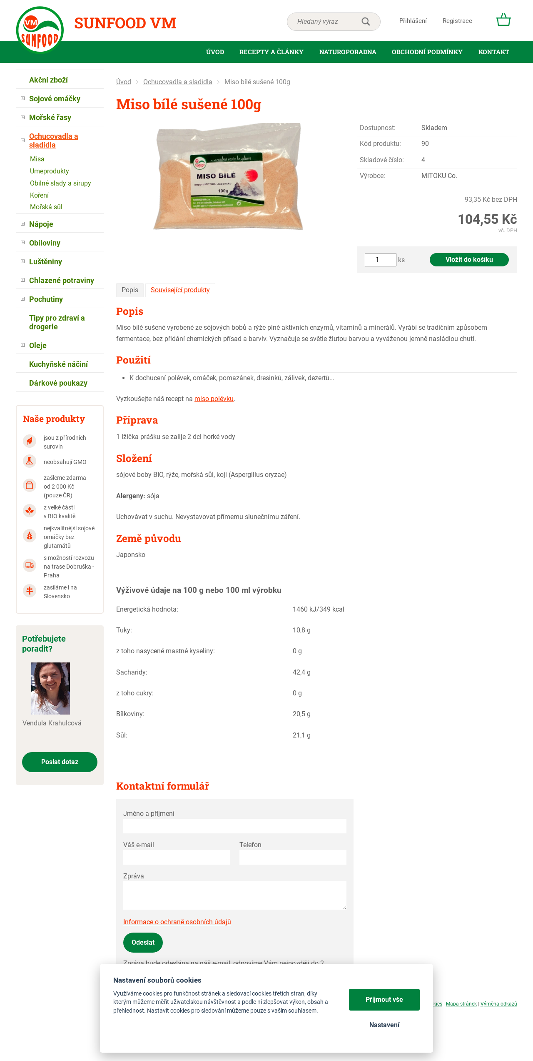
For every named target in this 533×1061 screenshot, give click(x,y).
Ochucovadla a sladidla (177, 82)
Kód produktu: (380, 144)
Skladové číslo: (382, 160)
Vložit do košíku (469, 259)
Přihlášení (413, 21)
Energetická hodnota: (147, 609)
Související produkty (180, 290)
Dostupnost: (378, 128)
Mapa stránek (461, 1004)
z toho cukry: (135, 693)
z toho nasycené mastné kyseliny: (165, 651)
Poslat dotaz (59, 762)
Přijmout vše (384, 999)
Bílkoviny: (130, 714)
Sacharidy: (131, 672)
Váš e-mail (138, 845)
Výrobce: (372, 176)
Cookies (433, 1004)
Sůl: (121, 735)
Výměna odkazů (499, 1004)
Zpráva (133, 876)
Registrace (457, 21)
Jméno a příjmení (148, 814)
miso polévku (214, 399)
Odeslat (143, 942)
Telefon (250, 845)
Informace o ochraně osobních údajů (177, 922)
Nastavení (384, 1025)
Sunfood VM (125, 23)
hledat (366, 21)
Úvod (123, 82)
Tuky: (124, 630)
